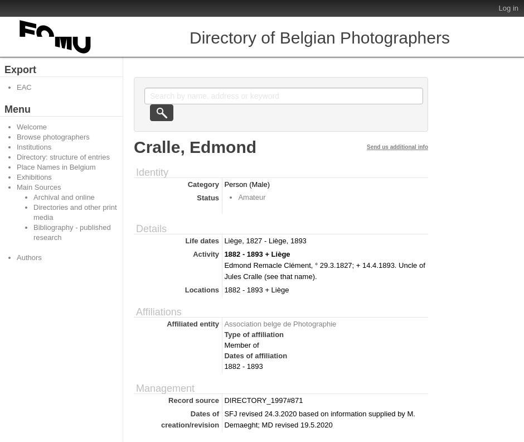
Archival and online (64, 197)
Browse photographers (53, 137)
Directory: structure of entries (63, 157)
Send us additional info (397, 147)
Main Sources (39, 187)
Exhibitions (34, 177)
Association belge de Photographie (280, 324)
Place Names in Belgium (56, 167)
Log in (508, 8)
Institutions (34, 147)
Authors (29, 257)
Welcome (32, 127)
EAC (24, 87)
